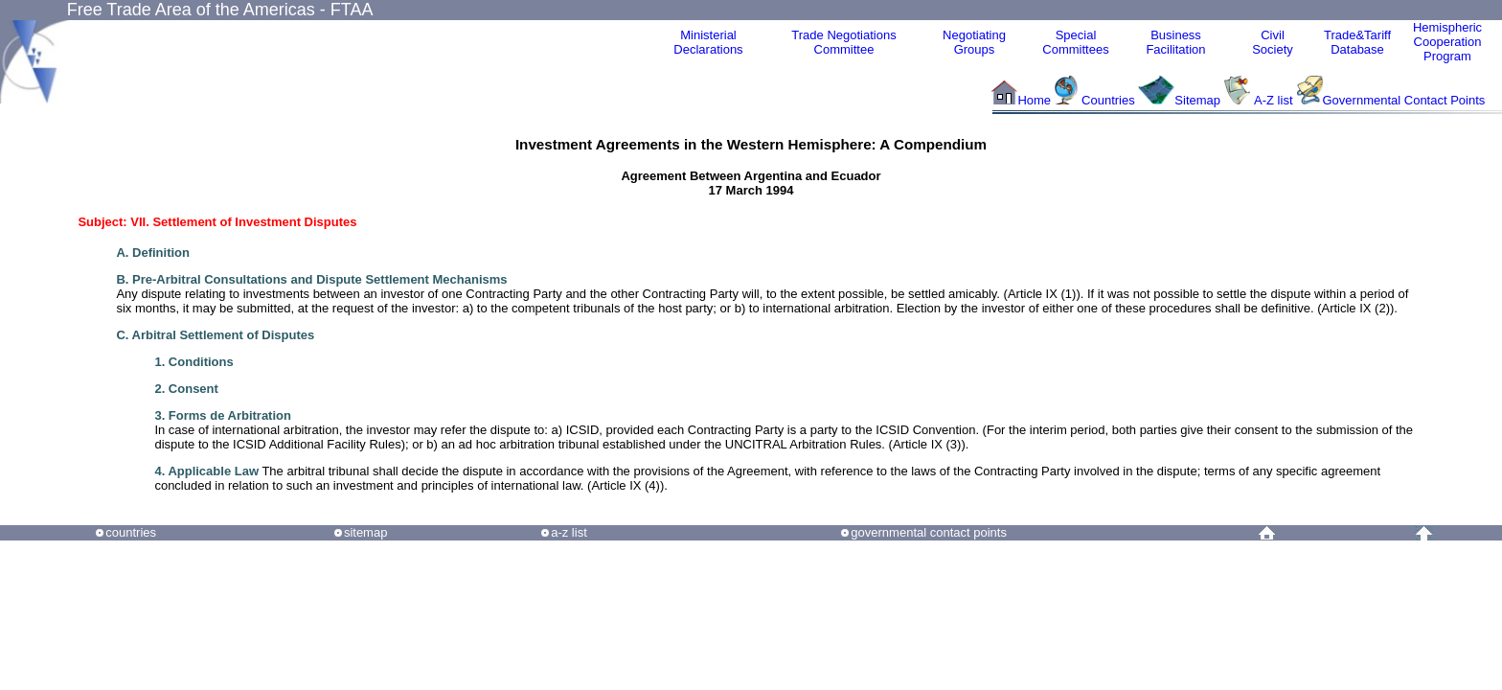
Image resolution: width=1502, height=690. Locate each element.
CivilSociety (1272, 42)
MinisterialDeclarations (707, 42)
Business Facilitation (1175, 42)
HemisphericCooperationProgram (1447, 41)
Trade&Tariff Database (1357, 42)
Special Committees (1075, 42)
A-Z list (1273, 100)
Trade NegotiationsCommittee (843, 42)
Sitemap (1197, 100)
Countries (1109, 100)
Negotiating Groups (974, 42)
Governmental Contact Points (1404, 100)
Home (1034, 100)
